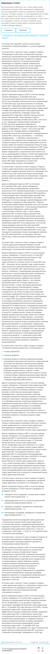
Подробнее (23, 30)
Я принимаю (8, 30)
